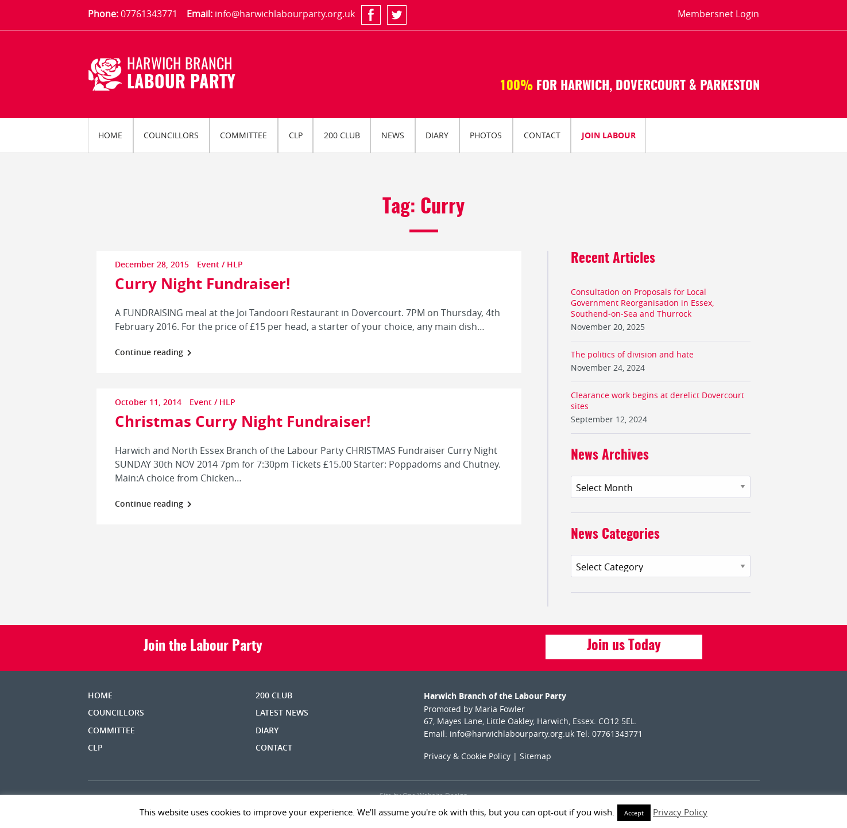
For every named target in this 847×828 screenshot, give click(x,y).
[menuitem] (110, 135)
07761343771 (149, 13)
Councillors (171, 135)
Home (110, 135)
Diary (437, 135)
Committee (243, 135)
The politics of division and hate (632, 354)
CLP (296, 135)
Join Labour (609, 135)
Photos (486, 135)
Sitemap (535, 756)
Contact (542, 135)
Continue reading (153, 352)
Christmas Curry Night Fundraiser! (242, 421)
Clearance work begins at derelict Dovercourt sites (657, 400)
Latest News (282, 712)
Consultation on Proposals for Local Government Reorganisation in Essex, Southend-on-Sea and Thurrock (642, 302)
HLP (235, 264)
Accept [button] (634, 812)
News (392, 135)
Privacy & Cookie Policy (467, 756)
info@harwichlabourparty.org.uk (285, 13)
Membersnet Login (718, 13)
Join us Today (624, 646)
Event (208, 264)
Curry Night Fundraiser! (202, 283)
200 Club (342, 135)
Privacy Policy (680, 812)
